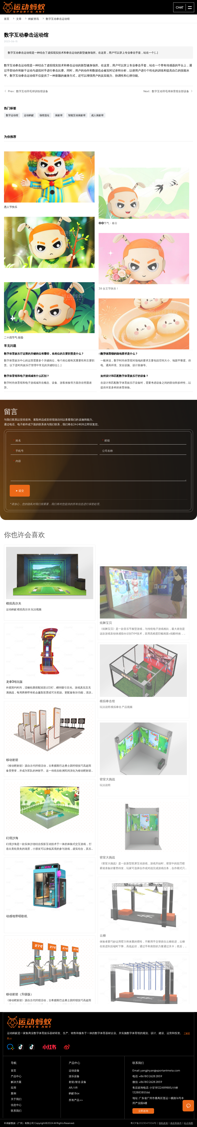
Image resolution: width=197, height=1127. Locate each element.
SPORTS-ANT (24, 7)
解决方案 (16, 1081)
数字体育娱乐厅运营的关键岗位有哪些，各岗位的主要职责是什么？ (50, 360)
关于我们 (16, 1099)
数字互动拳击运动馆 (58, 18)
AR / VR (73, 1087)
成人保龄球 (97, 115)
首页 (6, 18)
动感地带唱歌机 (49, 958)
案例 (13, 1093)
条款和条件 (176, 1123)
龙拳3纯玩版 (49, 724)
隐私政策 (163, 1123)
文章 (18, 18)
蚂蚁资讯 (33, 18)
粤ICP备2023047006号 (143, 1123)
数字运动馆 (12, 115)
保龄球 (58, 115)
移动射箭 (49, 802)
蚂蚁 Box (74, 1093)
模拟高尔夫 (49, 646)
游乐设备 (74, 1076)
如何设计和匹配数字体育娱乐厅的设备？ (146, 382)
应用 (13, 1087)
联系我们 (16, 1110)
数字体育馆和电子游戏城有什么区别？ (50, 382)
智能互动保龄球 (76, 115)
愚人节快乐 (51, 233)
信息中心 (16, 1104)
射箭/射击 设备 (77, 1081)
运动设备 (74, 1070)
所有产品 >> (76, 1100)
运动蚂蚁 (29, 115)
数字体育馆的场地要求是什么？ (146, 360)
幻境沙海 (49, 880)
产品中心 (16, 1076)
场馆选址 (44, 115)
